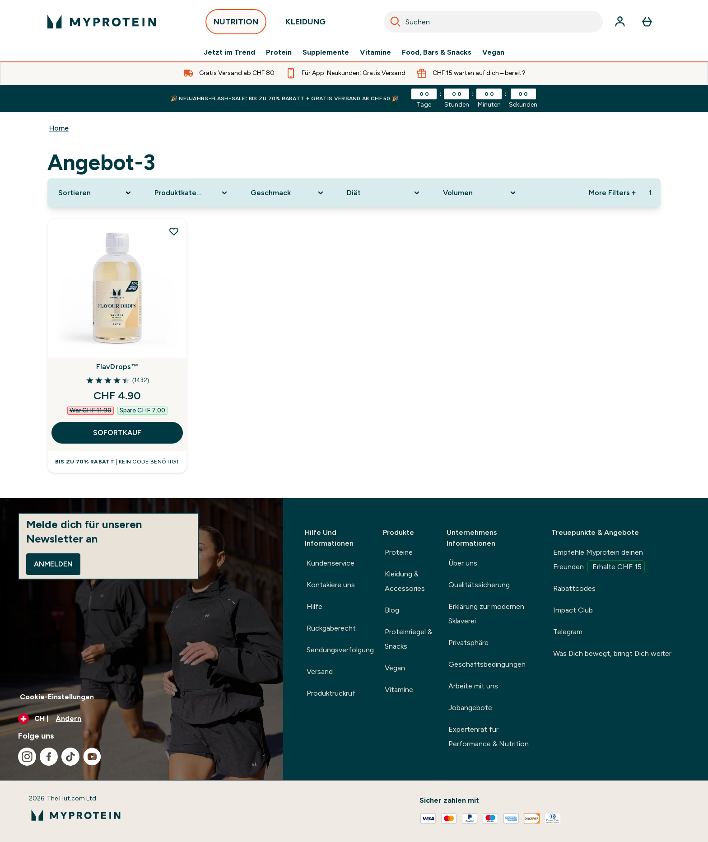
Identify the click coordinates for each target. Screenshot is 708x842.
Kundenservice (330, 563)
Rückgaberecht (331, 628)
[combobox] (493, 22)
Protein (279, 52)
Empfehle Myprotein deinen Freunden (599, 560)
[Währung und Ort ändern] (141, 718)
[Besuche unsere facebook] (49, 757)
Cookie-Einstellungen (57, 696)
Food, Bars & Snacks (436, 52)
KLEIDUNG (305, 24)
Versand (320, 671)
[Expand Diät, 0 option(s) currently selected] (384, 193)
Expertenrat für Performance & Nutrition (488, 736)
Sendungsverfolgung (340, 650)
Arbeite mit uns (473, 686)
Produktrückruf (331, 693)
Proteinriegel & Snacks (408, 638)
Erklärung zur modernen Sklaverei (486, 613)
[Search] (395, 22)
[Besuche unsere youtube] (92, 757)
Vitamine (375, 52)
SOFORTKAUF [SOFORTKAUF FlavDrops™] (117, 432)
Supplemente (326, 52)
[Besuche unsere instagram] (27, 757)
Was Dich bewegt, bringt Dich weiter (612, 653)
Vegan (493, 52)
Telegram (567, 631)
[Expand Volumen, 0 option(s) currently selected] (480, 193)
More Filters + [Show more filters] (612, 192)
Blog (392, 610)
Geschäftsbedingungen (487, 664)
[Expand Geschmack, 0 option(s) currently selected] (287, 193)
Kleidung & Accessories (405, 581)
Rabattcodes (574, 588)
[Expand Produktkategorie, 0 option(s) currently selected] (191, 193)
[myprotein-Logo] (101, 21)
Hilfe (314, 606)
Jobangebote (470, 707)
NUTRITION (236, 24)
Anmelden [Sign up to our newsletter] (53, 564)
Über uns (462, 563)
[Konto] (619, 21)
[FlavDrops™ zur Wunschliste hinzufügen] (174, 231)
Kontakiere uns (331, 584)
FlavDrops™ (117, 366)
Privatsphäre (468, 642)
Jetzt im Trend (229, 52)
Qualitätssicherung (479, 584)
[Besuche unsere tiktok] (70, 757)
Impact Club (573, 610)
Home (59, 128)
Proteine (399, 552)
